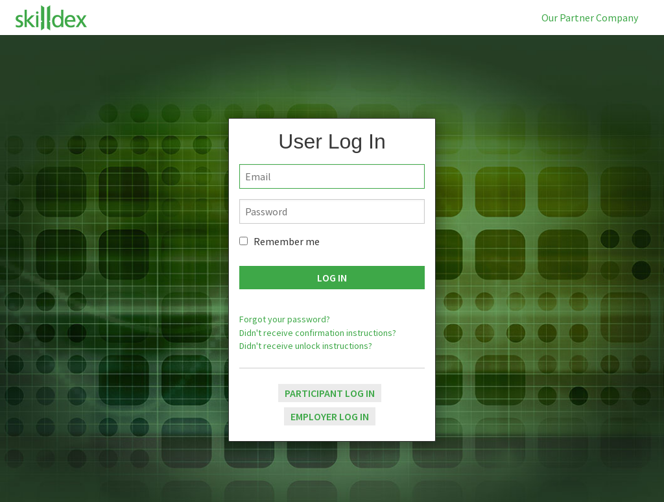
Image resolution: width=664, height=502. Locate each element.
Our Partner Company (589, 17)
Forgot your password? (284, 319)
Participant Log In (330, 393)
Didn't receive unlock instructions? (305, 346)
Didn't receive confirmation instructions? (317, 333)
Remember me (287, 241)
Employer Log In (329, 416)
